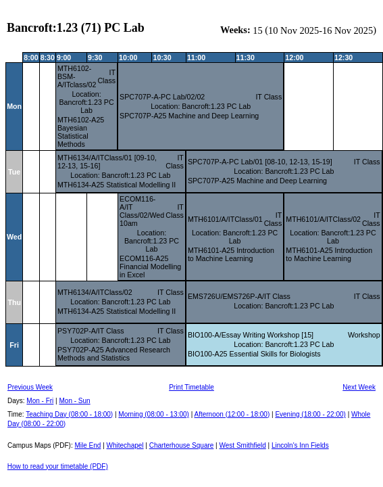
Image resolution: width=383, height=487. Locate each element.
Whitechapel (125, 445)
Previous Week (30, 387)
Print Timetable (191, 387)
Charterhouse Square (181, 445)
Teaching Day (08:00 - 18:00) (69, 414)
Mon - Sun (75, 400)
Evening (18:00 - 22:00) (310, 414)
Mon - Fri (39, 400)
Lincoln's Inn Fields (300, 445)
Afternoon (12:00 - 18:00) (232, 414)
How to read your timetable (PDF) (57, 466)
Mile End (87, 445)
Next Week (359, 387)
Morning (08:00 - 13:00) (153, 414)
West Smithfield (243, 445)
